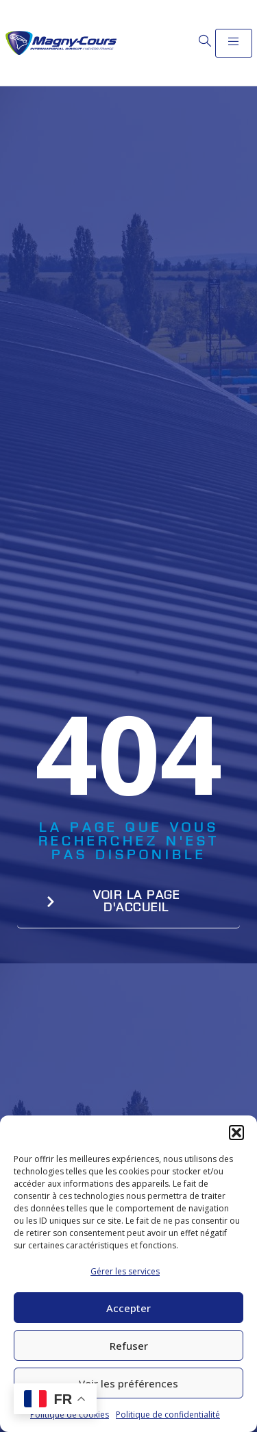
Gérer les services (125, 1271)
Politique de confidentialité (168, 1414)
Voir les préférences (128, 1383)
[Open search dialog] (205, 41)
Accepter (128, 1308)
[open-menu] (233, 43)
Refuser (129, 1346)
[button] (236, 1132)
